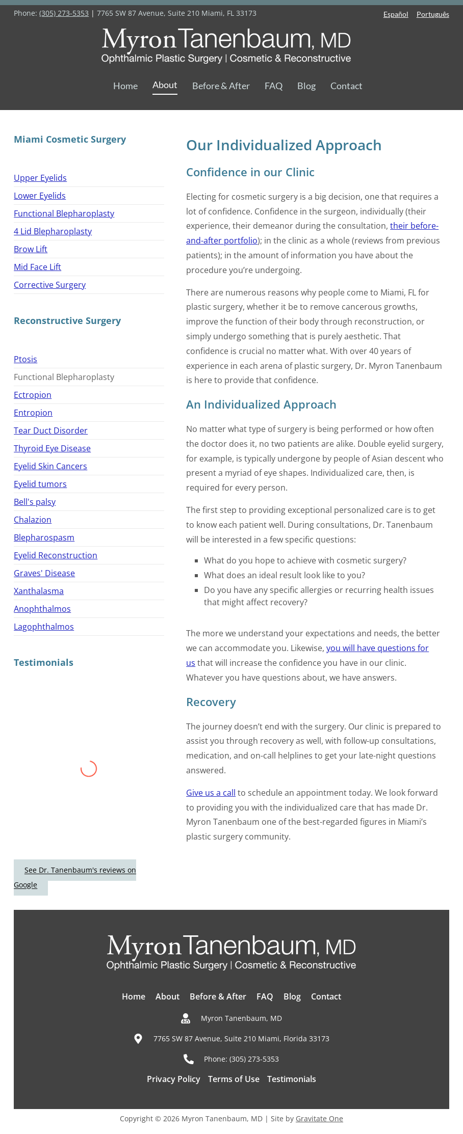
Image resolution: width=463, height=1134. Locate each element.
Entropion (33, 412)
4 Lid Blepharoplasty (53, 231)
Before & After (221, 85)
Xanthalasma (39, 591)
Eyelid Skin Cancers (50, 466)
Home (125, 85)
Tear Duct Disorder (51, 430)
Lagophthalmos (44, 626)
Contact (346, 85)
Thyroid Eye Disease (52, 448)
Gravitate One (319, 1118)
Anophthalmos (42, 608)
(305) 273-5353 (64, 13)
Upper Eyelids (40, 177)
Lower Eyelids (40, 195)
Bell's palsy (35, 501)
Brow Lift (30, 249)
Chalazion (33, 519)
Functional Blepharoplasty (64, 213)
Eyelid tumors (40, 484)
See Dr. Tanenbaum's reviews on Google (75, 878)
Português (433, 14)
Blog (306, 85)
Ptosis (25, 359)
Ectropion (33, 394)
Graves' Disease (44, 573)
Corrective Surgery (50, 284)
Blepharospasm (44, 537)
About (164, 84)
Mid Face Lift (37, 267)
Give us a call (211, 792)
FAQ (273, 85)
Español (395, 14)
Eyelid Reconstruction (55, 555)
